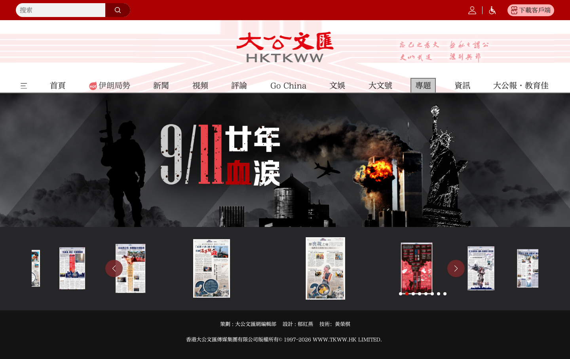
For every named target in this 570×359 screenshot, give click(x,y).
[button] (114, 268)
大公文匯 (285, 47)
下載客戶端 (535, 10)
